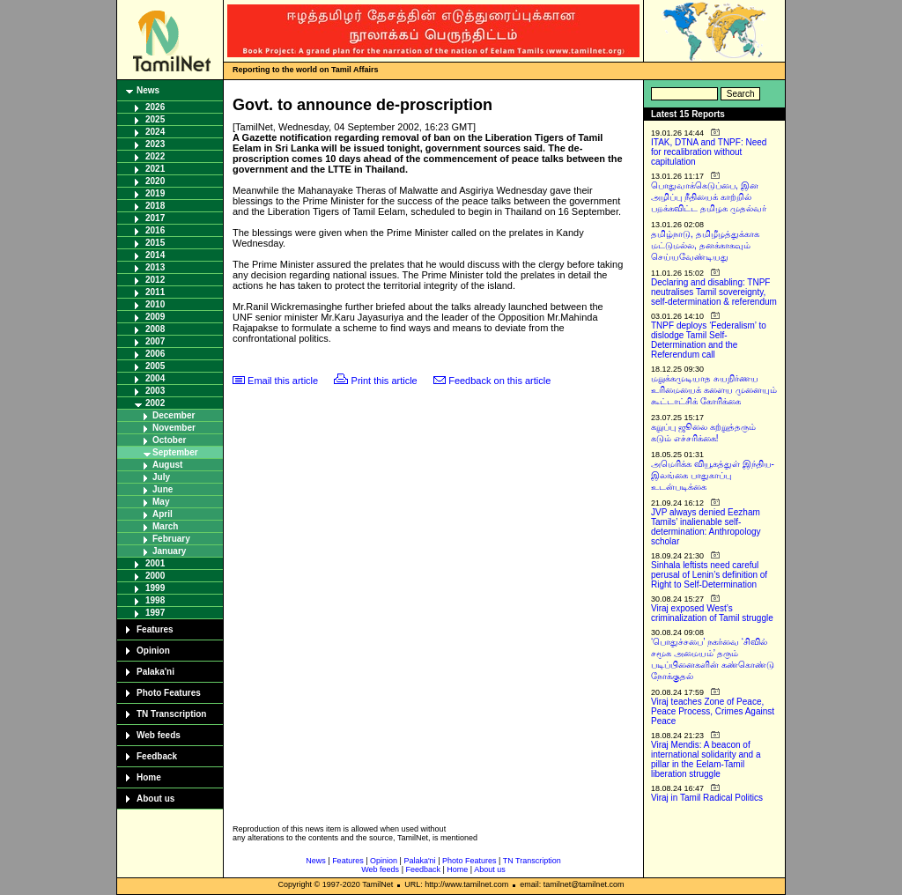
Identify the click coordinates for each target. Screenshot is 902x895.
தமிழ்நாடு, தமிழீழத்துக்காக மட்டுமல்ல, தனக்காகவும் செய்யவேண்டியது (705, 245)
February (171, 539)
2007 (155, 341)
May (160, 502)
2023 (155, 144)
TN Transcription (171, 714)
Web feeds (159, 735)
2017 (155, 218)
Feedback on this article (499, 380)
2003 (155, 391)
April (162, 514)
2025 (155, 119)
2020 (155, 181)
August (167, 465)
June (162, 489)
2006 (155, 354)
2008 (155, 329)
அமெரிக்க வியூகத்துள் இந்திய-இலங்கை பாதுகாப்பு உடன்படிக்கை (712, 475)
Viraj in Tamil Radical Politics (707, 798)
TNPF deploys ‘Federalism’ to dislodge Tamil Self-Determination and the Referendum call (708, 340)
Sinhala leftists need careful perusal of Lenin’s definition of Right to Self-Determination (709, 574)
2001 (155, 563)
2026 (155, 107)
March (165, 526)
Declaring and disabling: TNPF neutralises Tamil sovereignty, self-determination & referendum (714, 292)
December (173, 415)
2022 (155, 156)
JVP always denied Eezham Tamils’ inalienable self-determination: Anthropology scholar (706, 526)
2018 (155, 206)
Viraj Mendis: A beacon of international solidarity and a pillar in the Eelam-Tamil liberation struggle (706, 759)
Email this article (283, 380)
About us (155, 798)
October (169, 440)
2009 (155, 317)
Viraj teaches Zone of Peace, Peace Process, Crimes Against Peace (712, 711)
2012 (155, 280)
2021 (155, 169)
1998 (155, 600)
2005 (155, 366)
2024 (155, 132)
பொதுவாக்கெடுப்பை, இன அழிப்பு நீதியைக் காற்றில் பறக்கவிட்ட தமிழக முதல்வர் (708, 197)
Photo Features (169, 693)
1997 (155, 613)
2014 (155, 255)
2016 (155, 230)
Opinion (153, 650)
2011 (155, 292)
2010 (155, 304)
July (161, 477)
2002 (155, 403)
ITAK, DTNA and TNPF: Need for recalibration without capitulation (708, 151)
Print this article (384, 380)
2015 (155, 243)
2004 (155, 378)
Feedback (157, 756)
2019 (155, 193)
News (148, 90)
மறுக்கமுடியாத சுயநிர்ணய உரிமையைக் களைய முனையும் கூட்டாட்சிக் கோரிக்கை (714, 390)
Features (155, 629)
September (175, 452)
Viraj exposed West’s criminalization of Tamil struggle (712, 613)
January (169, 551)
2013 (155, 267)
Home (149, 777)
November (174, 428)
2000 (155, 576)
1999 (155, 588)
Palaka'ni (155, 672)
